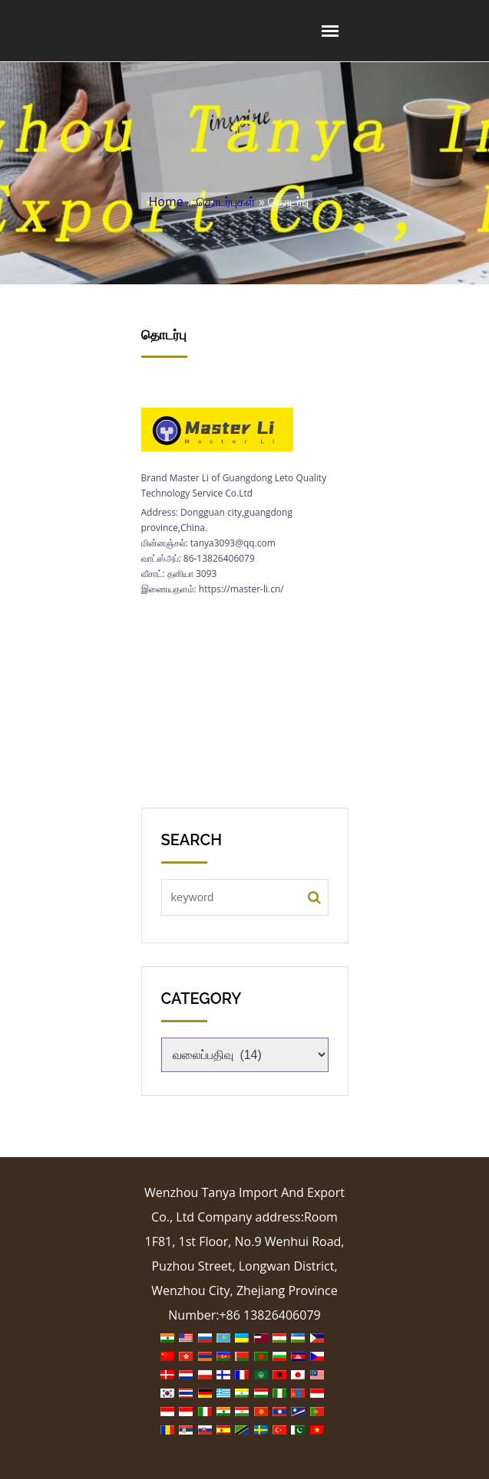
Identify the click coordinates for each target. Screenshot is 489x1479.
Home (166, 201)
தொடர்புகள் (226, 201)
